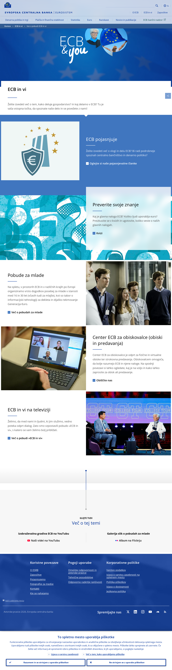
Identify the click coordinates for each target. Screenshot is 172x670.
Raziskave (104, 19)
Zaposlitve (162, 12)
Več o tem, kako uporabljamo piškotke (105, 653)
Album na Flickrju (128, 540)
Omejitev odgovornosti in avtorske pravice (82, 571)
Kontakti (34, 588)
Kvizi (99, 233)
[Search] (141, 5)
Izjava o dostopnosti (117, 586)
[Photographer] (169, 258)
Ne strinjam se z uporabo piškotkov (126, 662)
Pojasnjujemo (38, 579)
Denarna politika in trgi (16, 19)
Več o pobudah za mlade (27, 312)
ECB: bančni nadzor (155, 19)
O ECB (135, 12)
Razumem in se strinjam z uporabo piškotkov (46, 662)
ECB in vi (148, 12)
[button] (161, 5)
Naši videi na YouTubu (43, 540)
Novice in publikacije (126, 19)
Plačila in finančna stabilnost (49, 19)
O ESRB (34, 570)
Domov (7, 26)
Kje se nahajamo (39, 593)
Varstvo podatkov (116, 570)
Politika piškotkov (116, 582)
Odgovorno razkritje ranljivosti (85, 582)
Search (157, 5)
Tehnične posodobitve (80, 577)
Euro (89, 19)
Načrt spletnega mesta (14, 600)
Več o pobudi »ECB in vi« (26, 438)
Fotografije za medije (41, 584)
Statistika (75, 19)
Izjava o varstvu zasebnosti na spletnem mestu (123, 576)
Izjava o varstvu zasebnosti (64, 653)
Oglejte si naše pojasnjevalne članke (113, 163)
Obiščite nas (104, 380)
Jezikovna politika (116, 591)
